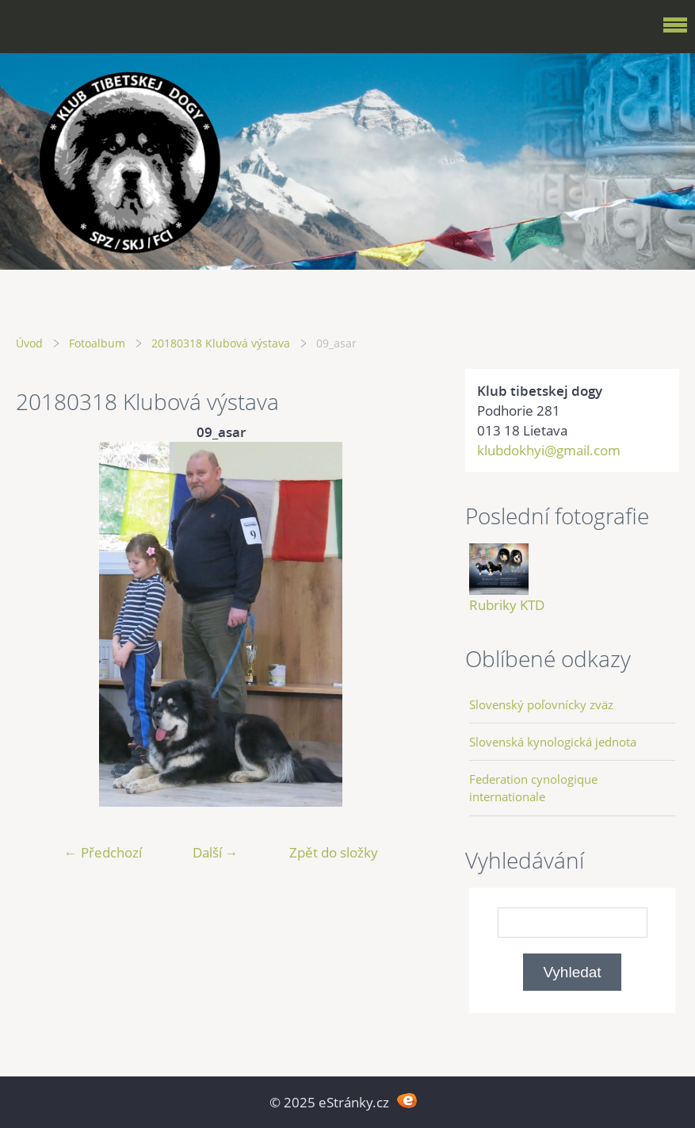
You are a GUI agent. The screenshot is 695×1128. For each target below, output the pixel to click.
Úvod (29, 343)
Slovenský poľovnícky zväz (541, 704)
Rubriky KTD (506, 605)
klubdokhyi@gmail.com (549, 450)
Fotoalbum (97, 343)
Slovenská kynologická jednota (552, 742)
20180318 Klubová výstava (220, 343)
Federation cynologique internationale (533, 787)
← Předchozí (103, 852)
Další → (216, 852)
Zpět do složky (333, 852)
